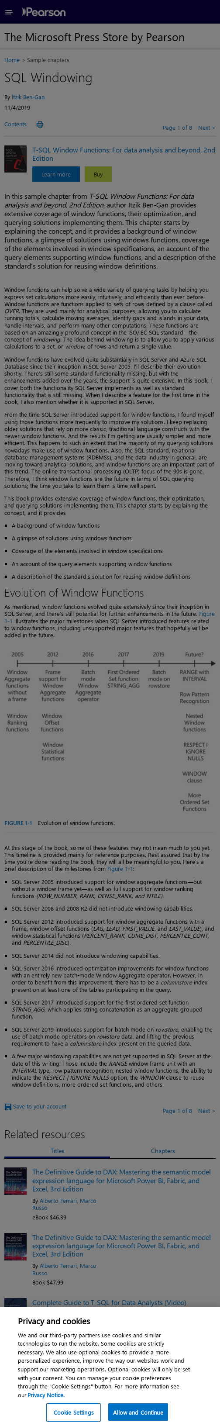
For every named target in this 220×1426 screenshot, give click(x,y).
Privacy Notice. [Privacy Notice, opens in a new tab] (46, 1402)
